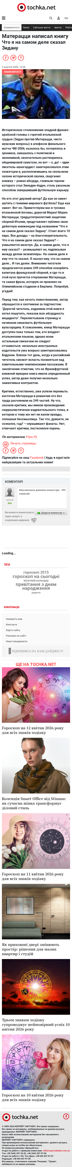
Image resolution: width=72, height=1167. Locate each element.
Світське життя (41, 27)
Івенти (58, 27)
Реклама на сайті (16, 635)
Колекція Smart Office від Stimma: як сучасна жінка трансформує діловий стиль (34, 803)
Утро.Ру (31, 437)
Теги (7, 564)
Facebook (37, 457)
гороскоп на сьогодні (36, 576)
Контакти (11, 624)
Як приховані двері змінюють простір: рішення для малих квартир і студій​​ (30, 949)
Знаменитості (11, 27)
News (26, 27)
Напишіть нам (14, 619)
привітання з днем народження (36, 586)
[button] (58, 18)
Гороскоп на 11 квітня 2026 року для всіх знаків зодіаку (33, 876)
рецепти (36, 592)
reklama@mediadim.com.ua (56, 1150)
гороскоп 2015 (36, 572)
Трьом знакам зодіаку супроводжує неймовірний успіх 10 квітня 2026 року (36, 1024)
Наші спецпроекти (16, 641)
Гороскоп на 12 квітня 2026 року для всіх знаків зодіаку (33, 730)
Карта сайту (13, 630)
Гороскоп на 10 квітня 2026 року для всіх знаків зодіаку (33, 1097)
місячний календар (36, 580)
